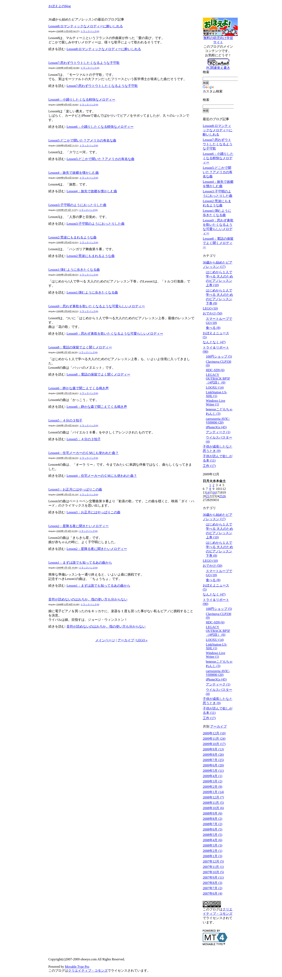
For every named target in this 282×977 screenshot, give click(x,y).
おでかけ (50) (212, 313)
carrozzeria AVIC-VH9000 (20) (218, 420)
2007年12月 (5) (213, 861)
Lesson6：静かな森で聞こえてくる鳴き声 (78, 388)
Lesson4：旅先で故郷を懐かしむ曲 (73, 172)
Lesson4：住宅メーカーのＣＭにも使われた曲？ (83, 453)
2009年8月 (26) (213, 754)
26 (224, 496)
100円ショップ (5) (219, 356)
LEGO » (142, 640)
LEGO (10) (210, 308)
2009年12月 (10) (214, 733)
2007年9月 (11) (213, 877)
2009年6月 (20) (213, 765)
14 (207, 492)
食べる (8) (213, 328)
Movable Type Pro (77, 966)
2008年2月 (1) (212, 851)
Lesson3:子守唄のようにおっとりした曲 (77, 205)
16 (214, 492)
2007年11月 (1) (213, 867)
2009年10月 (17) (214, 744)
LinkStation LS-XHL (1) (216, 394)
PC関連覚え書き (218, 66)
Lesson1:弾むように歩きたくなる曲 (74, 269)
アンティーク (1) (218, 432)
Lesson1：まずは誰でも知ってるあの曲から (80, 562)
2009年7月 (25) (213, 760)
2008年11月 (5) (213, 802)
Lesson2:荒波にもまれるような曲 (72, 237)
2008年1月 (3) (212, 856)
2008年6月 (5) (212, 829)
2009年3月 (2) (212, 781)
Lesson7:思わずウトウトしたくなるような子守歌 (84, 63)
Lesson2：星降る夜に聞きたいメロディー (78, 526)
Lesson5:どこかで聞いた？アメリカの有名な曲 (82, 140)
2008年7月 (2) (212, 824)
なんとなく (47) (214, 342)
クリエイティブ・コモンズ (88, 970)
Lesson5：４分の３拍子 (65, 420)
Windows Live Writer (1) (215, 402)
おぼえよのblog (59, 6)
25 (221, 496)
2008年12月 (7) (213, 797)
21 (207, 496)
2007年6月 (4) (212, 893)
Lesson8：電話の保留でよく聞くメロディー (80, 347)
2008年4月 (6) (212, 840)
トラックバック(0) (90, 31)
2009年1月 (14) (213, 792)
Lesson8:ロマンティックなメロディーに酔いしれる (85, 26)
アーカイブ (126, 640)
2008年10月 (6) (213, 808)
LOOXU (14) (215, 387)
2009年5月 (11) (213, 770)
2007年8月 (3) (212, 883)
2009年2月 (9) (212, 786)
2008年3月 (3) (212, 845)
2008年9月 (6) (212, 813)
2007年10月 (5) (213, 872)
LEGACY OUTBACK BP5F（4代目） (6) (218, 378)
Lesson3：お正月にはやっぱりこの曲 (75, 489)
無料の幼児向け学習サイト (221, 38)
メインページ (105, 640)
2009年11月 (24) (214, 738)
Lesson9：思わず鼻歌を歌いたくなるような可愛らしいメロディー (96, 306)
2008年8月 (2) (212, 818)
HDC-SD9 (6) (215, 370)
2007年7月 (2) (212, 888)
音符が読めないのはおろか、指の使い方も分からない (87, 599)
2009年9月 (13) (213, 749)
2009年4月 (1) (212, 776)
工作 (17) (209, 466)
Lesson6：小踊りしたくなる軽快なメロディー (81, 99)
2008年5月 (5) (212, 834)
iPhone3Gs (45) (216, 427)
